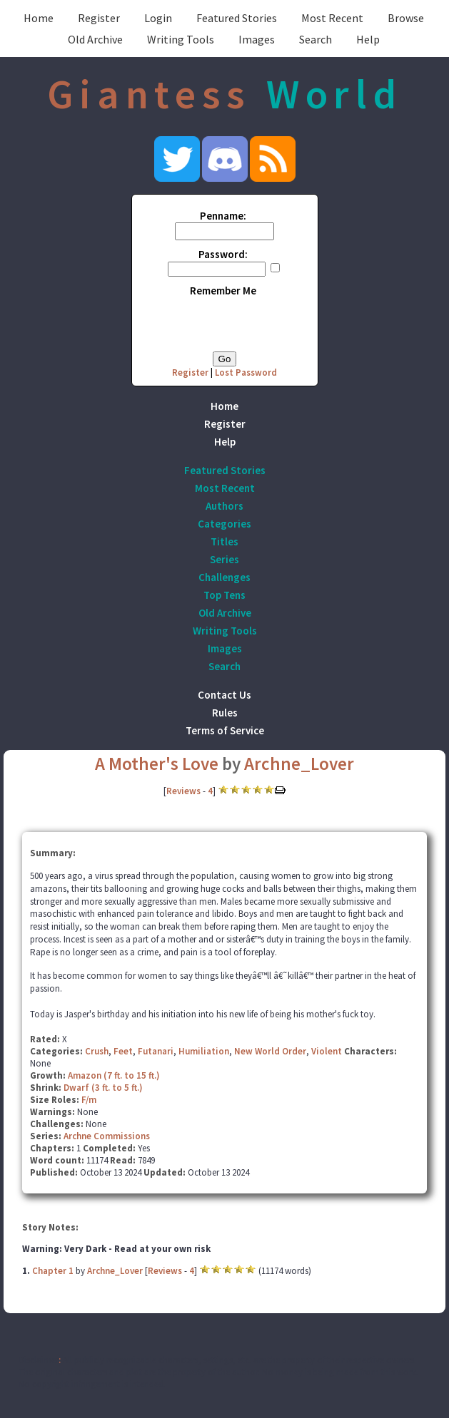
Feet (123, 1051)
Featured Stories (236, 18)
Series (224, 559)
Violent (326, 1051)
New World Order (270, 1051)
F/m (88, 1100)
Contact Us (224, 695)
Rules (225, 712)
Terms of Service (225, 730)
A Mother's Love (156, 763)
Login (158, 18)
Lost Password (246, 372)
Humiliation (203, 1051)
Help (368, 39)
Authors (224, 506)
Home (39, 18)
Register (99, 18)
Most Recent (332, 18)
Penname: (223, 215)
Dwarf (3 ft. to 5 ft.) (103, 1088)
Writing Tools (180, 39)
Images (256, 39)
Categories (224, 523)
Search (315, 39)
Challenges (224, 577)
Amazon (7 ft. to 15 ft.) (114, 1075)
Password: (223, 254)
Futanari (155, 1051)
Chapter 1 (53, 1271)
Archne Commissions (107, 1136)
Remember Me (223, 290)
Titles (224, 541)
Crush (97, 1051)
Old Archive (95, 39)
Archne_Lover (299, 763)
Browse (406, 18)
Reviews (183, 791)
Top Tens (224, 595)
